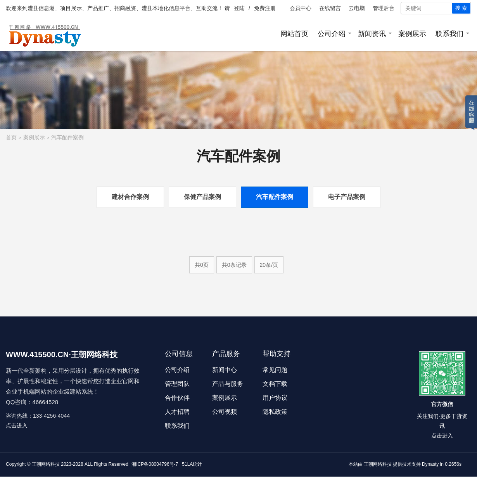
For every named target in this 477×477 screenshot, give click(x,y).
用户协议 (275, 397)
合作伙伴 (177, 397)
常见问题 (275, 369)
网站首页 (294, 34)
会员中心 (300, 8)
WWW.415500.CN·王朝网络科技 (62, 354)
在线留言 (330, 8)
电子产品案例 (346, 197)
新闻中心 (224, 369)
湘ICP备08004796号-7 (154, 464)
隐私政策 (275, 411)
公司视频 (224, 411)
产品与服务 (227, 383)
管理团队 (177, 383)
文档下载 (275, 383)
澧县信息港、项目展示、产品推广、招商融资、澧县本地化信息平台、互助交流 (123, 8)
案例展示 (412, 34)
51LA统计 (192, 464)
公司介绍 (332, 34)
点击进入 (17, 425)
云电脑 (357, 8)
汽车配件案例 (67, 137)
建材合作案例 (130, 197)
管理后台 (383, 8)
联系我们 (449, 34)
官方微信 (442, 404)
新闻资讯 (372, 34)
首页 (11, 137)
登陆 (239, 8)
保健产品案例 (202, 197)
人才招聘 (177, 411)
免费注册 (265, 8)
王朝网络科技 (378, 464)
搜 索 (461, 8)
